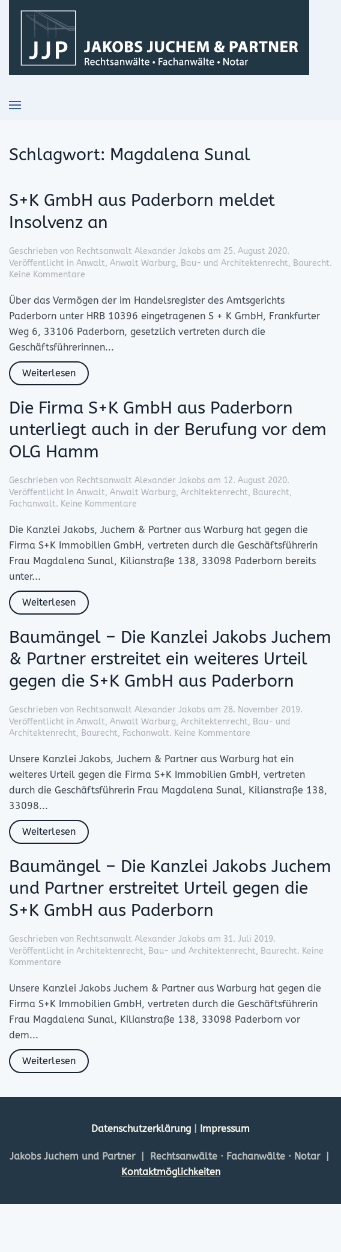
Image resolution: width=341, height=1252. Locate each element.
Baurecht (311, 263)
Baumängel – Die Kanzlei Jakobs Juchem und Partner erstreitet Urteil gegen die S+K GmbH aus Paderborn (170, 888)
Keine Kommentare (47, 274)
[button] (15, 105)
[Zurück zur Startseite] (159, 37)
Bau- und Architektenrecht (234, 263)
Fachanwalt (32, 504)
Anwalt (90, 263)
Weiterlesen (49, 373)
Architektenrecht (214, 492)
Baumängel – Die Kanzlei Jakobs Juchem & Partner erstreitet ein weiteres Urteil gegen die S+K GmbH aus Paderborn (170, 659)
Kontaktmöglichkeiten (170, 1172)
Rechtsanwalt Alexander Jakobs (140, 251)
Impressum (225, 1128)
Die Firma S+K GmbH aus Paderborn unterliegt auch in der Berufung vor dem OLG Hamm (168, 430)
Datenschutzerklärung (142, 1128)
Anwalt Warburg (143, 263)
